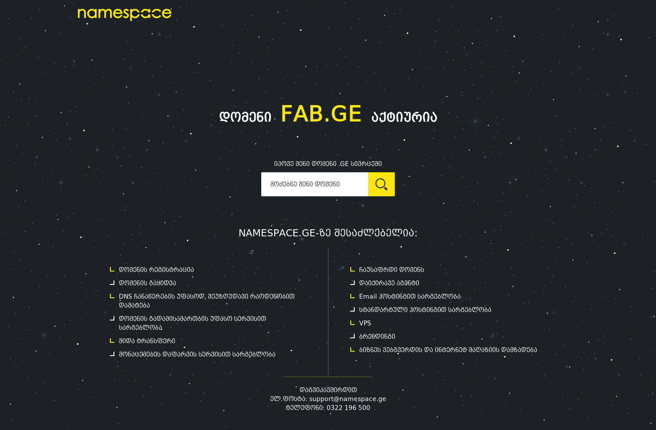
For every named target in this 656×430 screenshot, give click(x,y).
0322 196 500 (348, 407)
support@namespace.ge (347, 398)
